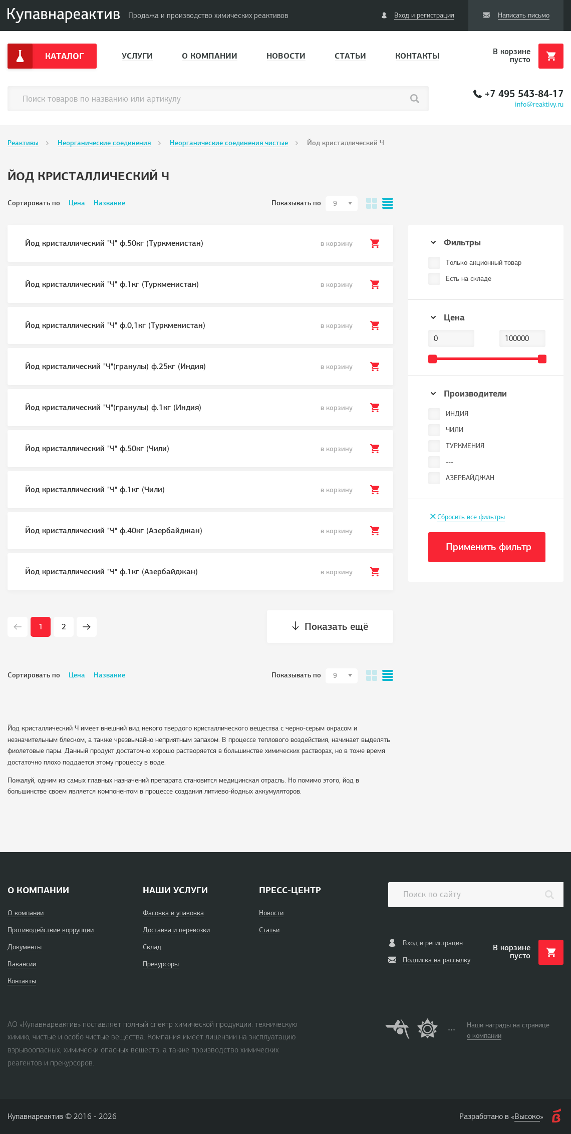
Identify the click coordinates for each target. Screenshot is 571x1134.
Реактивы (23, 143)
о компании (484, 1035)
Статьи (350, 56)
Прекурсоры (161, 964)
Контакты (417, 56)
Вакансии (22, 964)
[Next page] (87, 627)
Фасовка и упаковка (173, 913)
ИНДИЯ (457, 414)
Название (109, 203)
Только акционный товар (483, 262)
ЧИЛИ (454, 430)
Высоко (527, 1116)
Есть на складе (468, 278)
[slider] (432, 358)
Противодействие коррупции (51, 930)
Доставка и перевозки (176, 930)
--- (449, 462)
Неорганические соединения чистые (229, 143)
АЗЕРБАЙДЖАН (470, 478)
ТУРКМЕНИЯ (465, 446)
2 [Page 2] (64, 627)
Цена (77, 203)
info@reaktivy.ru (539, 104)
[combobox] (342, 203)
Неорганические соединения (104, 143)
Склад (152, 947)
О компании (209, 56)
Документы (25, 947)
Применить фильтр (488, 547)
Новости (286, 56)
